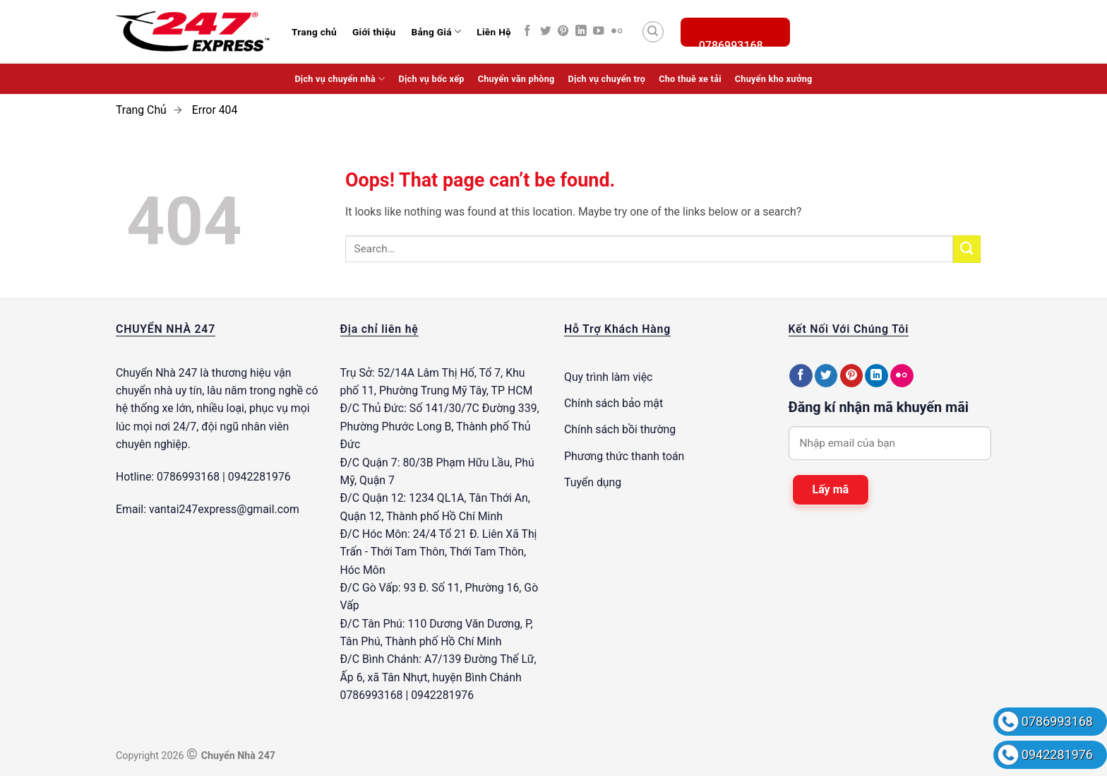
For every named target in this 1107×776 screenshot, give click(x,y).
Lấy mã (831, 489)
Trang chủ (314, 31)
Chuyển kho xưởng (774, 79)
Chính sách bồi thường (620, 429)
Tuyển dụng (592, 482)
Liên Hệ (493, 31)
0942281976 (1057, 754)
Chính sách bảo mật (613, 403)
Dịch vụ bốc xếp (432, 79)
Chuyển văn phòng (516, 79)
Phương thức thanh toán (624, 456)
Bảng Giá (436, 31)
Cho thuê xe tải (690, 79)
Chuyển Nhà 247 (156, 373)
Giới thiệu (374, 31)
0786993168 (1057, 721)
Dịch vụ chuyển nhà (339, 79)
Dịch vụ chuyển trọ (607, 79)
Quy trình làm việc (608, 377)
